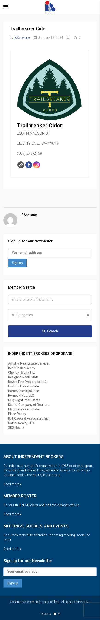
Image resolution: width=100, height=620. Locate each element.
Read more (12, 484)
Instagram (36, 164)
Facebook (28, 164)
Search (50, 331)
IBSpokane (22, 37)
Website (20, 164)
